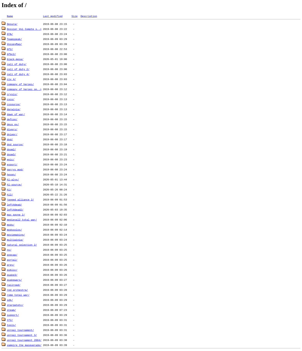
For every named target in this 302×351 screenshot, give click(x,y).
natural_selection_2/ (22, 244)
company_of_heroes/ (20, 84)
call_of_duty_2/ (18, 69)
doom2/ (11, 149)
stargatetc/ (15, 305)
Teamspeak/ (14, 39)
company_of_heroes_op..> (24, 89)
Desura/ (12, 24)
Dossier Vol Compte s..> (24, 29)
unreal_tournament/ (20, 330)
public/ (12, 269)
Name (10, 16)
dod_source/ (15, 144)
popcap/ (12, 254)
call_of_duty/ (16, 64)
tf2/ (10, 320)
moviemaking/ (16, 234)
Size (74, 16)
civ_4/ (11, 79)
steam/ (11, 310)
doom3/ (11, 154)
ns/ (9, 249)
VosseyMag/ (14, 44)
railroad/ (13, 285)
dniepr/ (12, 134)
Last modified (52, 16)
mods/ (10, 224)
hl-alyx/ (13, 179)
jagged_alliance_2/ (20, 199)
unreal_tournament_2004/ (24, 340)
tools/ (11, 325)
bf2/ (10, 49)
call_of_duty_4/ (18, 74)
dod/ (10, 139)
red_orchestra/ (17, 290)
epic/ (10, 159)
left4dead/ (14, 204)
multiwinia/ (15, 239)
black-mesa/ (15, 59)
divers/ (12, 129)
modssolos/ (14, 229)
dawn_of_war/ (16, 114)
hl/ (9, 189)
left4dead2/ (15, 209)
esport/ (12, 164)
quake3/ (12, 275)
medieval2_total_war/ (22, 219)
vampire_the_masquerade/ (24, 345)
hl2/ (10, 194)
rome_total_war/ (18, 295)
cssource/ (13, 104)
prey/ (10, 264)
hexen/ (11, 174)
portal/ (12, 259)
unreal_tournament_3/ (22, 335)
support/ (13, 315)
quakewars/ (14, 280)
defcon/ (12, 119)
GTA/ (10, 34)
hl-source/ (14, 184)
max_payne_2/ (16, 214)
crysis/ (12, 94)
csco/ (10, 99)
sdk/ (10, 300)
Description (89, 16)
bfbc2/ (11, 54)
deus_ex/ (13, 124)
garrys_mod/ (15, 169)
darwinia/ (13, 109)
